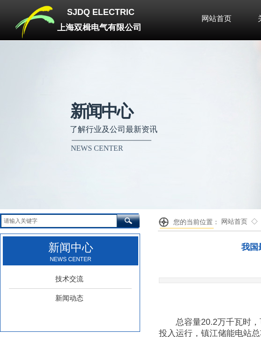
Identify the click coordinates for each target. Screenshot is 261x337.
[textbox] (59, 220)
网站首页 (234, 221)
